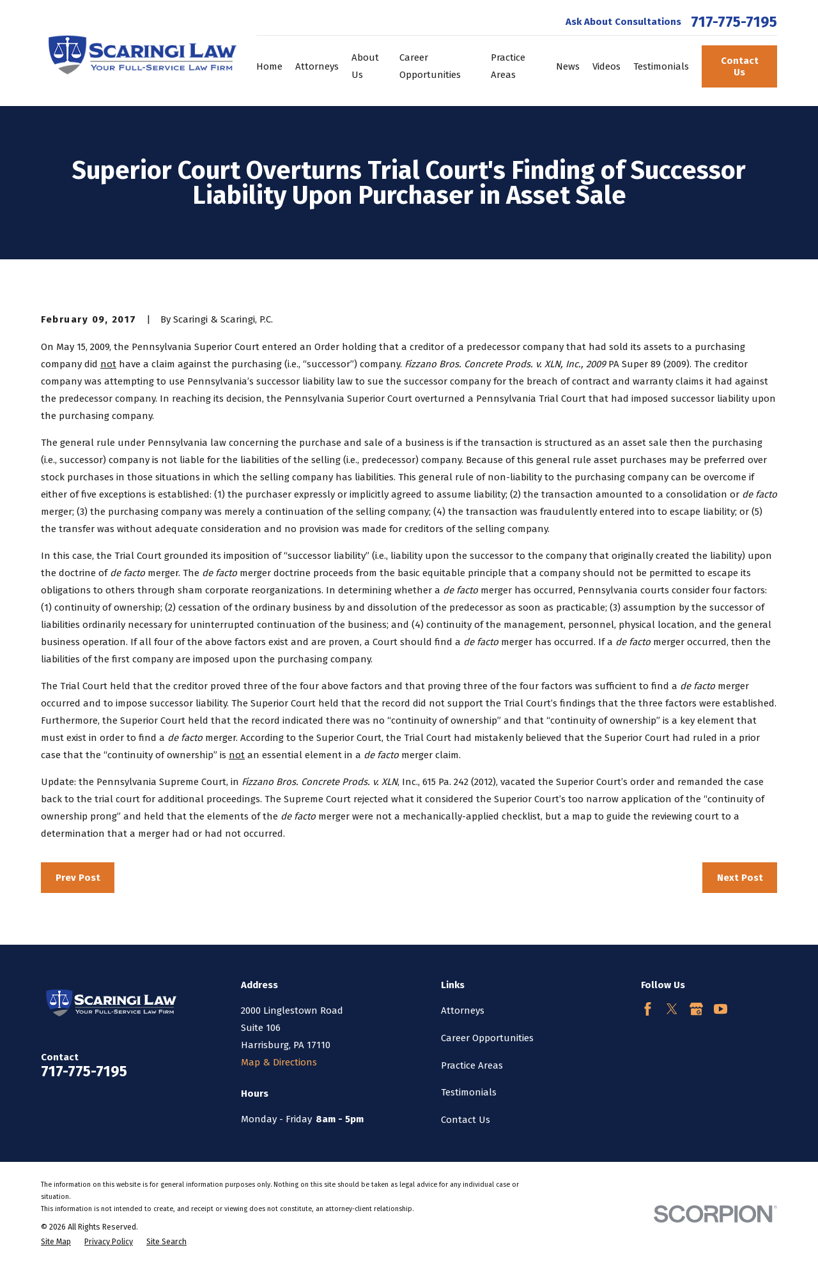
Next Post (740, 877)
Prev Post (78, 877)
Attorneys (462, 1010)
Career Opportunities (487, 1038)
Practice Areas (472, 1065)
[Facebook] (647, 1009)
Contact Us (740, 66)
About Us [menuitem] (365, 66)
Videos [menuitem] (606, 66)
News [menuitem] (568, 66)
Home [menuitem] (269, 66)
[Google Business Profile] (696, 1009)
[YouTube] (720, 1009)
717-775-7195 (734, 22)
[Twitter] (672, 1009)
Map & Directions (279, 1062)
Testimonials (469, 1092)
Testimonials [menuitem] (661, 66)
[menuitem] (56, 1242)
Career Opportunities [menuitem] (430, 66)
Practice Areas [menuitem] (508, 66)
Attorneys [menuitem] (317, 66)
